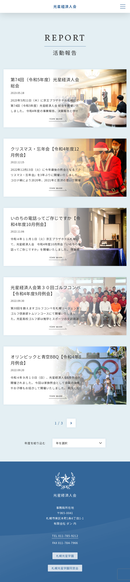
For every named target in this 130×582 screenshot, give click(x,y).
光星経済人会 (65, 6)
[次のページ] (71, 423)
